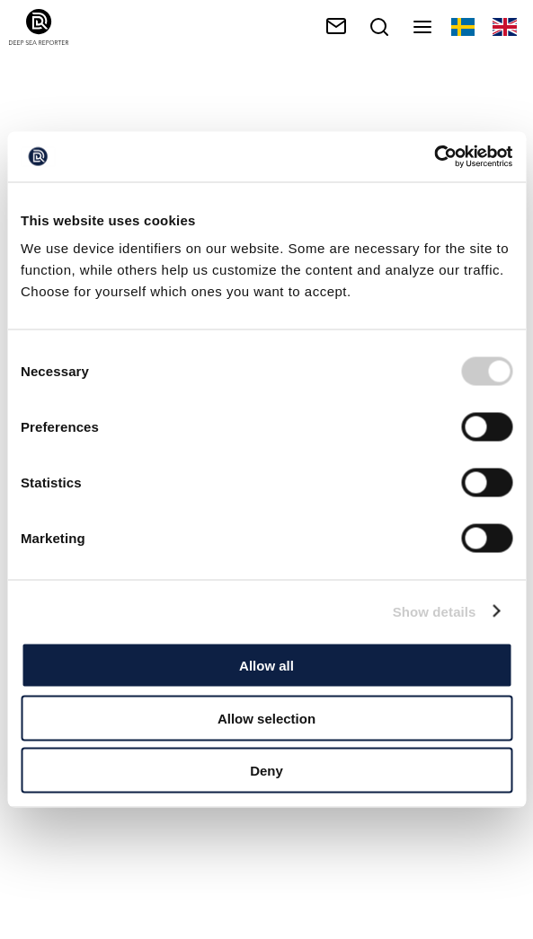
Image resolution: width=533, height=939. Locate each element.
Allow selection (266, 717)
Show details (434, 611)
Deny (266, 770)
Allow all (266, 665)
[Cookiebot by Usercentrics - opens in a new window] (433, 157)
